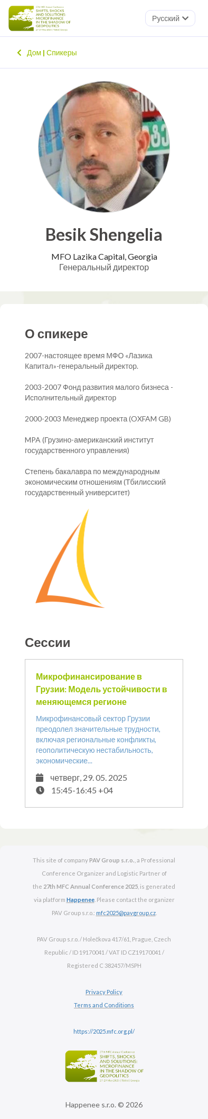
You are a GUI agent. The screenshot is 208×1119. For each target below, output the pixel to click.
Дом (29, 52)
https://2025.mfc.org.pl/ (104, 1031)
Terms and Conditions (104, 1005)
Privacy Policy (104, 991)
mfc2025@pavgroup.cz (126, 912)
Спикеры (60, 52)
